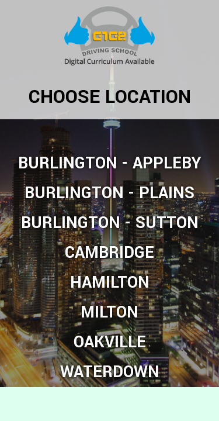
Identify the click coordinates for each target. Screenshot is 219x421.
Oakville (110, 342)
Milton (109, 312)
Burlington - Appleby (109, 163)
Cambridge (109, 252)
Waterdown (109, 372)
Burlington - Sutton (110, 223)
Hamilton (110, 282)
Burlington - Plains (109, 193)
